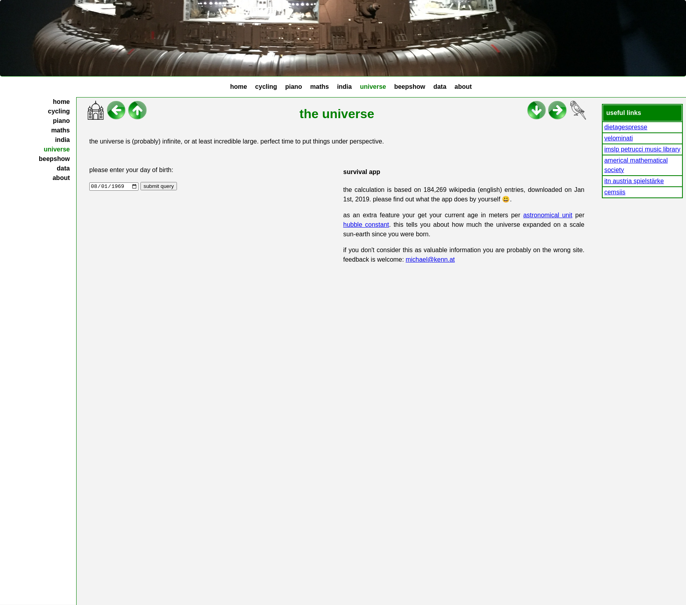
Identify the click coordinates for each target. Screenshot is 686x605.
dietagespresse (626, 127)
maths (319, 86)
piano (293, 86)
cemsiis (614, 192)
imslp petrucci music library (642, 149)
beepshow (409, 86)
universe (373, 86)
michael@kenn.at (430, 259)
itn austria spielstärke (634, 181)
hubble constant (366, 224)
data (439, 86)
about (463, 86)
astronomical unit (548, 215)
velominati (618, 138)
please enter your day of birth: (131, 170)
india (344, 86)
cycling (266, 86)
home (238, 86)
